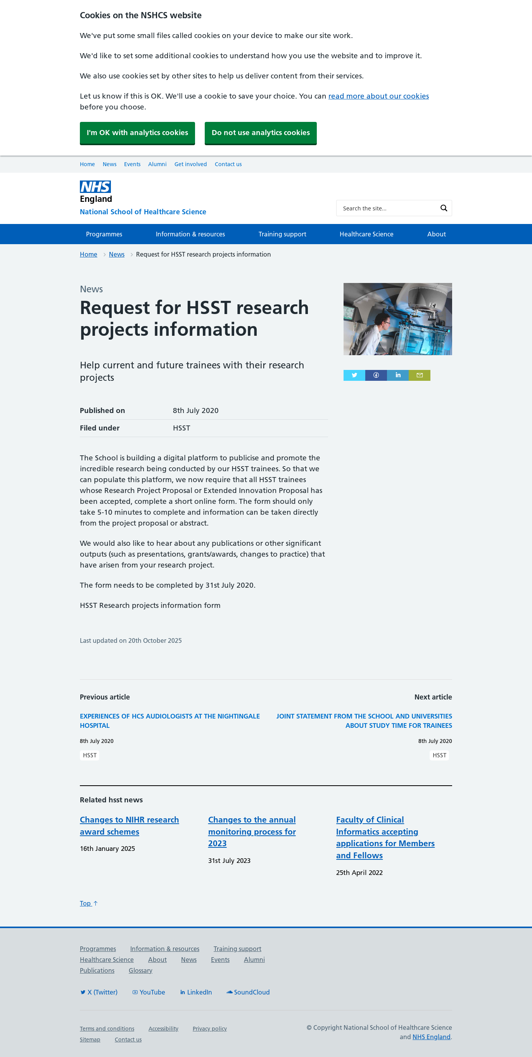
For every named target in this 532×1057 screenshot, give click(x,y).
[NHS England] (202, 192)
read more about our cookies (378, 96)
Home (87, 164)
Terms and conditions (107, 1028)
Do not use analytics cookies (261, 132)
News (109, 164)
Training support (282, 234)
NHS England (432, 1037)
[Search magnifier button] (444, 208)
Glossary (140, 970)
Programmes (104, 234)
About (436, 234)
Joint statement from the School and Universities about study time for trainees (364, 720)
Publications (97, 970)
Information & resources (190, 234)
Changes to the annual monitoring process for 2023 (252, 832)
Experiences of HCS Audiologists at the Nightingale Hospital (170, 720)
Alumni (157, 164)
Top (89, 903)
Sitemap (90, 1039)
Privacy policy (210, 1028)
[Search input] (389, 208)
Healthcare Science (367, 234)
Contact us (228, 164)
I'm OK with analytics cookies (137, 132)
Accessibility (163, 1028)
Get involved (190, 164)
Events (132, 164)
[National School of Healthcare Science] (202, 212)
